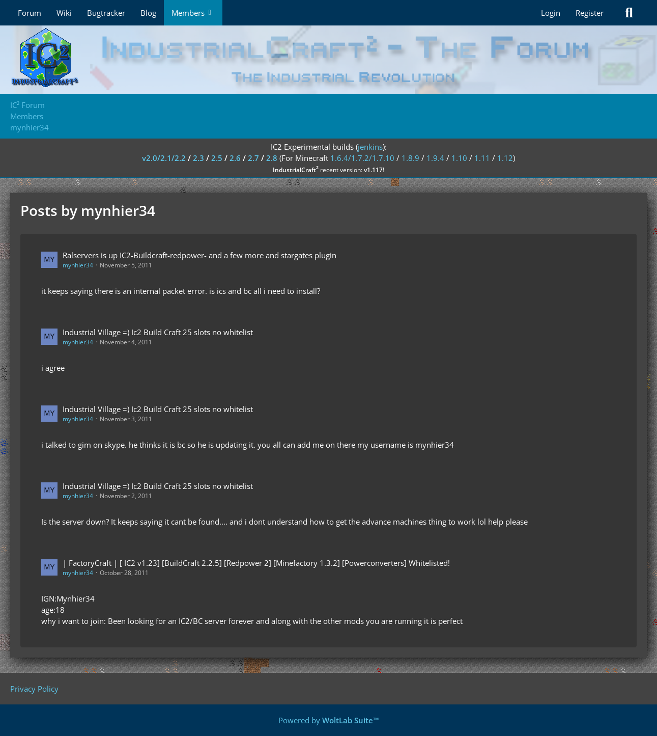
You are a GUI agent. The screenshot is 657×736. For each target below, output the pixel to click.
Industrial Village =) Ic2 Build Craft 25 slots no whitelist (158, 332)
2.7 (253, 158)
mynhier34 (78, 265)
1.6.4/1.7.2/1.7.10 (362, 158)
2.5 (216, 158)
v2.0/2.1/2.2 (164, 158)
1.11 (482, 158)
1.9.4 (435, 158)
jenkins (370, 147)
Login (550, 13)
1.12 (505, 158)
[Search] (629, 12)
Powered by (328, 720)
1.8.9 (410, 158)
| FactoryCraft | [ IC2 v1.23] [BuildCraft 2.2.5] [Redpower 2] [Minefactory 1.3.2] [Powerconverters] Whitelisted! (256, 563)
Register (590, 13)
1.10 (459, 158)
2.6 (235, 158)
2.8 (271, 158)
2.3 (198, 158)
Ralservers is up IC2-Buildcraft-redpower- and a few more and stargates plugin (199, 255)
